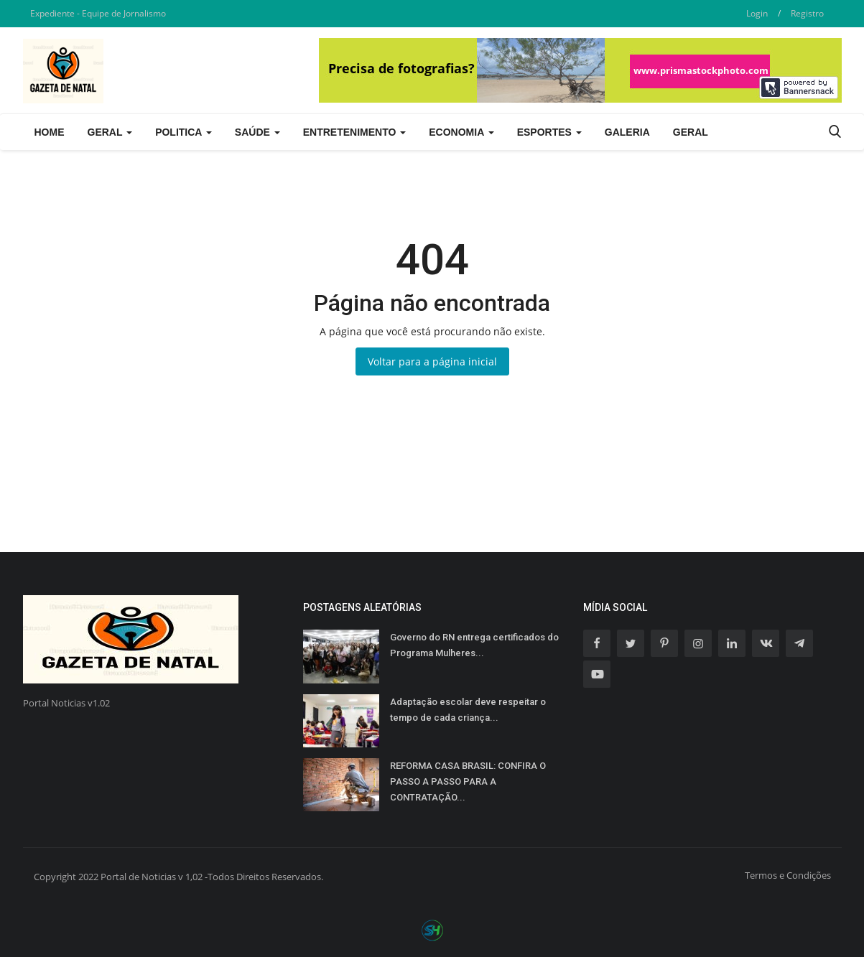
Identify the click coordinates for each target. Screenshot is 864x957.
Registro (807, 13)
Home (49, 132)
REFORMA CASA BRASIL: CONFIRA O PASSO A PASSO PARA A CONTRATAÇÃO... (468, 781)
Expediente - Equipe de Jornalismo (98, 13)
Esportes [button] (549, 132)
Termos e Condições (788, 875)
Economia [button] (461, 132)
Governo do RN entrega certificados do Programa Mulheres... (474, 645)
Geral (690, 132)
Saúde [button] (257, 132)
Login (757, 13)
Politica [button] (183, 132)
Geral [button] (110, 132)
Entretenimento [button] (355, 132)
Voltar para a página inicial (432, 361)
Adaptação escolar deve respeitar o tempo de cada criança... (468, 709)
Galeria (627, 132)
